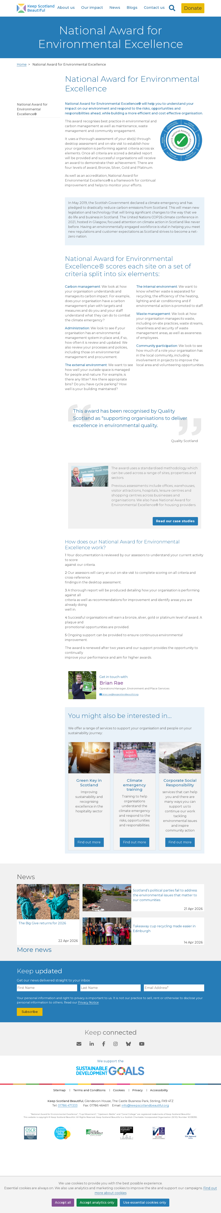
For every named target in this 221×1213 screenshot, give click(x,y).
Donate (193, 8)
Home (22, 127)
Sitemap (59, 1153)
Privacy (137, 1153)
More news (34, 1012)
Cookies (119, 1153)
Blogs (132, 7)
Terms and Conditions (89, 1153)
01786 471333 (68, 1168)
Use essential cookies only (144, 1202)
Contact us (154, 7)
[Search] (172, 8)
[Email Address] (174, 1050)
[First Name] (47, 1050)
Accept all (63, 1202)
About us (66, 7)
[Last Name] (110, 1050)
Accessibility (159, 1153)
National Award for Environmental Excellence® (32, 171)
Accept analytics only (97, 1202)
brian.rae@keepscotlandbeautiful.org (118, 757)
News (114, 7)
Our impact (92, 7)
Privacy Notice (88, 1065)
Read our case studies (175, 583)
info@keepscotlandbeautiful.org (145, 1168)
